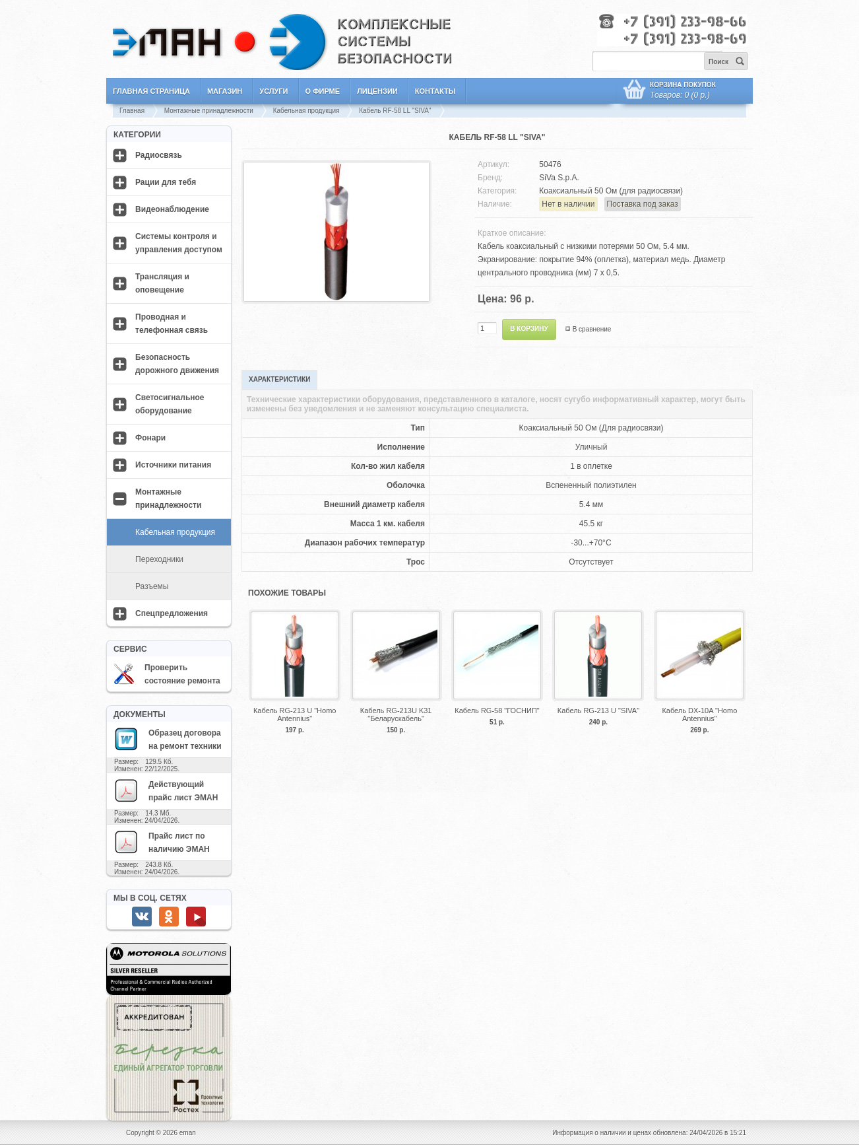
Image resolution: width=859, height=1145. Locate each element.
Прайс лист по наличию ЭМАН (161, 841)
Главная (131, 110)
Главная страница (151, 91)
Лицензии (377, 91)
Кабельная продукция (306, 110)
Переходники (159, 559)
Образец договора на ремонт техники (167, 738)
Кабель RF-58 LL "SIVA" (395, 110)
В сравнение (592, 329)
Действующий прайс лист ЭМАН (165, 790)
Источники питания (173, 464)
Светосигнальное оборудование (170, 404)
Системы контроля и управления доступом (178, 243)
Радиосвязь (158, 155)
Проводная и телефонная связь (171, 323)
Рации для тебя (165, 182)
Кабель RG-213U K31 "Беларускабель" (396, 714)
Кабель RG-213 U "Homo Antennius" (294, 714)
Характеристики (279, 379)
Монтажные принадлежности (208, 110)
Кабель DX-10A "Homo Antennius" (699, 714)
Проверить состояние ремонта (166, 674)
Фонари (150, 437)
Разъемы (151, 586)
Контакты (435, 91)
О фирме (322, 91)
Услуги (273, 91)
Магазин (224, 91)
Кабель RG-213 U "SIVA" (598, 710)
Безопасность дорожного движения (177, 364)
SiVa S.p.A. (559, 177)
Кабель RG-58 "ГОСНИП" (497, 710)
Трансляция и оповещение (162, 283)
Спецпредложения (171, 613)
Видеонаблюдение (172, 209)
